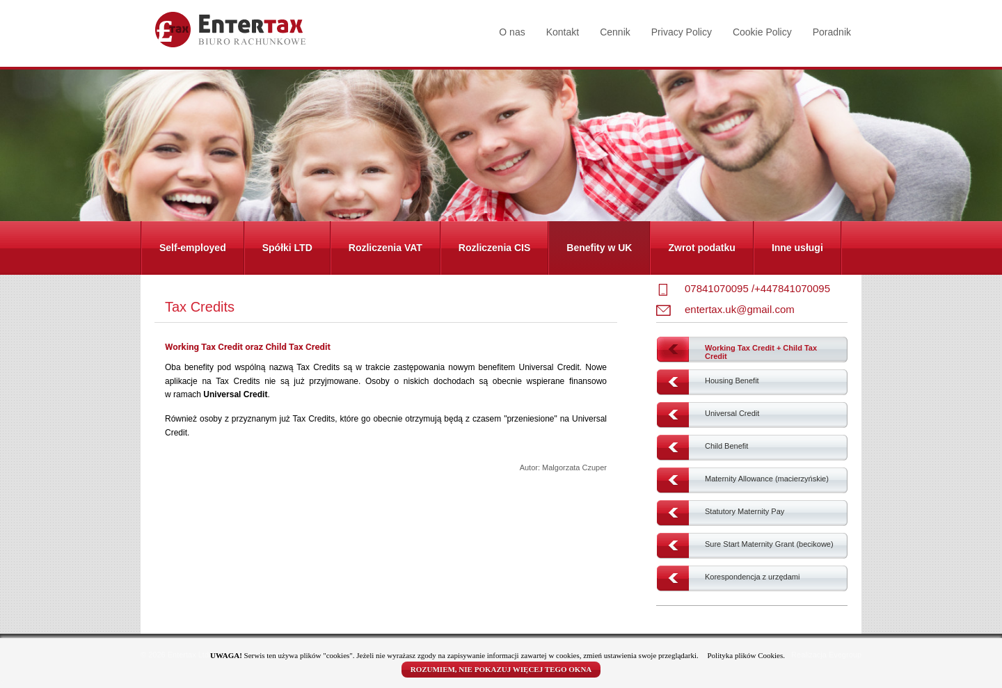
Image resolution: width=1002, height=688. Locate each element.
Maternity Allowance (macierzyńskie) (767, 478)
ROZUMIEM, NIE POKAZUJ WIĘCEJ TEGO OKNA (501, 669)
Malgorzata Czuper (574, 467)
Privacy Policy (681, 32)
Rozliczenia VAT (385, 247)
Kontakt (562, 32)
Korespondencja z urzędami (752, 577)
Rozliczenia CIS (494, 247)
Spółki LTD (287, 247)
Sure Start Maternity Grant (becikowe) (769, 544)
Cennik (615, 32)
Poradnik (832, 32)
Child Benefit (726, 446)
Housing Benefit (732, 380)
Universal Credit (732, 413)
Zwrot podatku (701, 247)
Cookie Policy (762, 32)
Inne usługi (797, 247)
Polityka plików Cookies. (746, 655)
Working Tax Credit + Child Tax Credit (761, 352)
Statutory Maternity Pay (744, 511)
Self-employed (192, 247)
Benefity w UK (599, 247)
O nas (512, 32)
